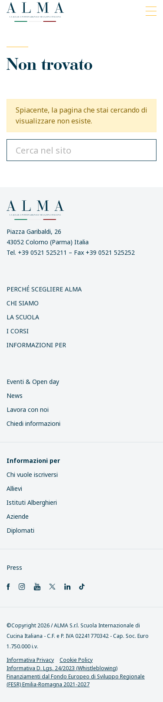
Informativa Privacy (30, 660)
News (15, 395)
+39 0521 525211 (42, 252)
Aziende (18, 516)
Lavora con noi (28, 409)
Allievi (14, 488)
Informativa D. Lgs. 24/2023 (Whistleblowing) (62, 668)
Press (14, 567)
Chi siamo (23, 303)
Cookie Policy (76, 660)
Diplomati (20, 530)
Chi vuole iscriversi (32, 474)
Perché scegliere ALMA (44, 289)
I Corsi (18, 331)
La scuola (23, 317)
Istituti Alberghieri (32, 502)
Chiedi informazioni (33, 423)
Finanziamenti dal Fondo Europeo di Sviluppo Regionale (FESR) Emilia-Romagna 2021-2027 (76, 680)
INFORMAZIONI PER (36, 345)
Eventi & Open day (33, 381)
